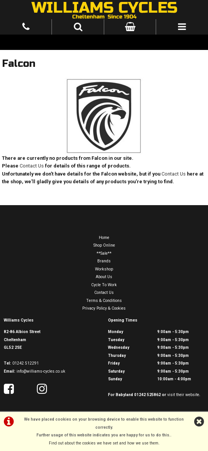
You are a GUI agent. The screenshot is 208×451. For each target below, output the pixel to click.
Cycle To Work (104, 284)
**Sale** (104, 253)
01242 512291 (25, 363)
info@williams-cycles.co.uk (41, 371)
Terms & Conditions (104, 300)
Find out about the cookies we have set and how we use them (103, 443)
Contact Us (32, 166)
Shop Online (104, 245)
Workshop (104, 269)
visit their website (183, 394)
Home (104, 237)
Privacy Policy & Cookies (104, 308)
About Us (104, 276)
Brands (104, 261)
